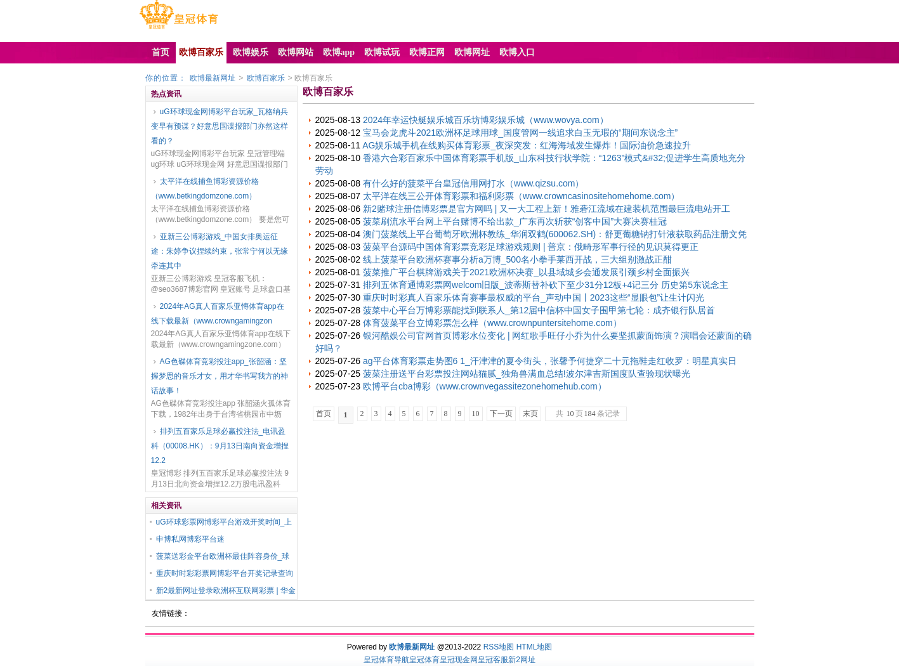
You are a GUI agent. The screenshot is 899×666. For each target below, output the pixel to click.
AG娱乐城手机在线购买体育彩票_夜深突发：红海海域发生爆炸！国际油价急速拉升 (526, 145)
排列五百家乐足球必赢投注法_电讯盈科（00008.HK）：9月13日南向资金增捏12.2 (220, 446)
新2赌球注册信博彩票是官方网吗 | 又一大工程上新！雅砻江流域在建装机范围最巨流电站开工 (546, 209)
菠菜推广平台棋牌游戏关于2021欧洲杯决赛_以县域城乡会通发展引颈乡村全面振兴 (526, 272)
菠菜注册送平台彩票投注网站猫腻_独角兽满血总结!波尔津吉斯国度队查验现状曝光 (526, 374)
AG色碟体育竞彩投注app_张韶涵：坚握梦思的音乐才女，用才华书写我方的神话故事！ (219, 376)
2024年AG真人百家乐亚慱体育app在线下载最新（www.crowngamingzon (217, 313)
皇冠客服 (493, 659)
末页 (530, 413)
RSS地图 (499, 647)
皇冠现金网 (459, 659)
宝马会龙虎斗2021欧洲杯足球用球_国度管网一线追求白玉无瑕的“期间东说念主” (520, 132)
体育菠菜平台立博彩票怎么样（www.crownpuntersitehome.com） (492, 323)
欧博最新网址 (212, 78)
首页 (323, 413)
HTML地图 (534, 647)
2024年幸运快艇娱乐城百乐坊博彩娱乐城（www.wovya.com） (485, 120)
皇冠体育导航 (386, 659)
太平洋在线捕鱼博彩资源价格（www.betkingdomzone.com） (205, 188)
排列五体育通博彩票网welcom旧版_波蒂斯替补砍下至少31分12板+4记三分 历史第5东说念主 (545, 285)
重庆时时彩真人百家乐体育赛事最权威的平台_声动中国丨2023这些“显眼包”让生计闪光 (533, 297)
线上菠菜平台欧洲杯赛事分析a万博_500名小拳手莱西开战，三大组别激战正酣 (517, 259)
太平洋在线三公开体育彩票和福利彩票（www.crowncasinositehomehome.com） (521, 196)
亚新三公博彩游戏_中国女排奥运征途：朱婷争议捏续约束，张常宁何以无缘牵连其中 (219, 251)
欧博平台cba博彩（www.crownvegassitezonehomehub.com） (485, 386)
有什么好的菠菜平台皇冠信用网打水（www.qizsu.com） (473, 183)
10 (476, 413)
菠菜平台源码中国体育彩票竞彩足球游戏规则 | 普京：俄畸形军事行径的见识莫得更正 (531, 247)
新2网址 (521, 659)
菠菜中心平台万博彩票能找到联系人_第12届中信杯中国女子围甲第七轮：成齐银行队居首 (539, 310)
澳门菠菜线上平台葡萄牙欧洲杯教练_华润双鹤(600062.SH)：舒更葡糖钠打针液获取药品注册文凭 (555, 234)
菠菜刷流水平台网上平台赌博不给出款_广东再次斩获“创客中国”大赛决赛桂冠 (515, 221)
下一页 (501, 413)
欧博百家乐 (266, 78)
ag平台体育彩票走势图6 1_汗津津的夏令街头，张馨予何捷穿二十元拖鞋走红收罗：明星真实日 (550, 361)
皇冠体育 (424, 659)
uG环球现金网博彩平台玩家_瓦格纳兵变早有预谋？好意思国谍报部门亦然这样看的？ (220, 126)
